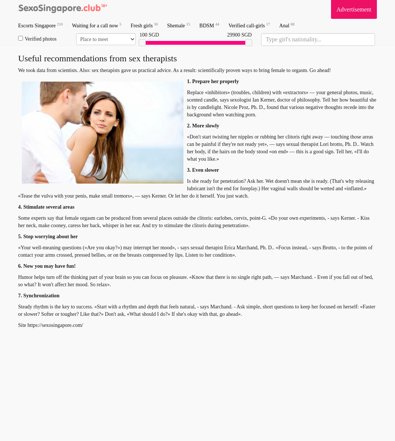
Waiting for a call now (97, 25)
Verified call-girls (249, 25)
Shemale (178, 25)
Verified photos (37, 39)
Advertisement (354, 9)
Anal (286, 25)
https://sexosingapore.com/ (55, 325)
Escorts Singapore (40, 25)
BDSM (209, 25)
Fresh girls (144, 25)
